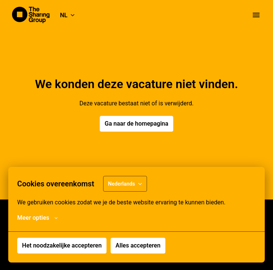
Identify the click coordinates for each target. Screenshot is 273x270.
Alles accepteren (138, 245)
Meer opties (37, 217)
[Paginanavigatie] (256, 15)
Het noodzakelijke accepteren (62, 245)
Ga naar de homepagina (136, 123)
